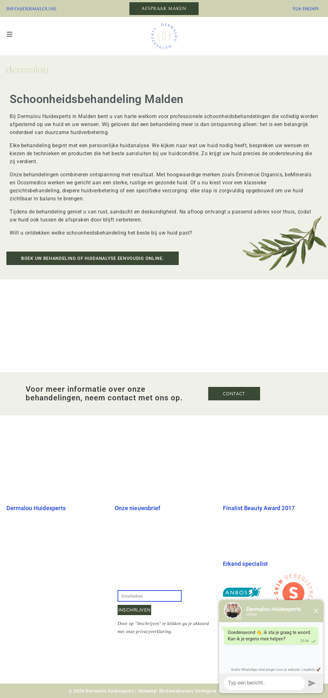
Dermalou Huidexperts (32, 522)
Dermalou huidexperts (110, 691)
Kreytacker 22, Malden (64, 582)
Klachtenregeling (26, 607)
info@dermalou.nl (31, 9)
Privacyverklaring (26, 620)
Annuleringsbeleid (28, 594)
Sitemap (16, 633)
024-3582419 (305, 9)
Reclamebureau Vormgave (188, 691)
